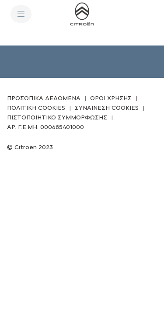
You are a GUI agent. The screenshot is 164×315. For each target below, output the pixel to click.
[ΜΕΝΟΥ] (21, 14)
